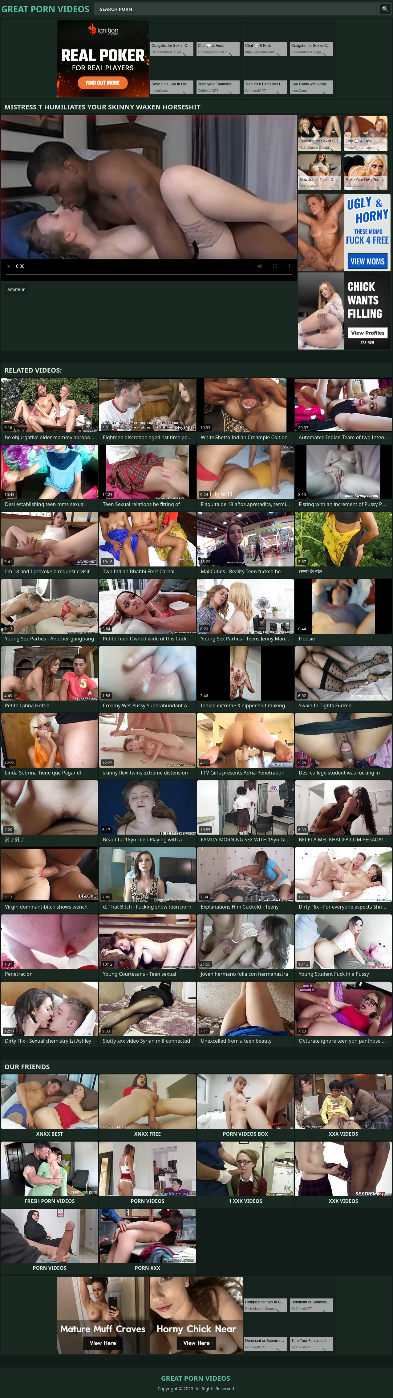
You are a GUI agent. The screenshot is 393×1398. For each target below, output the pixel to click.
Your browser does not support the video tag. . (149, 198)
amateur (16, 289)
